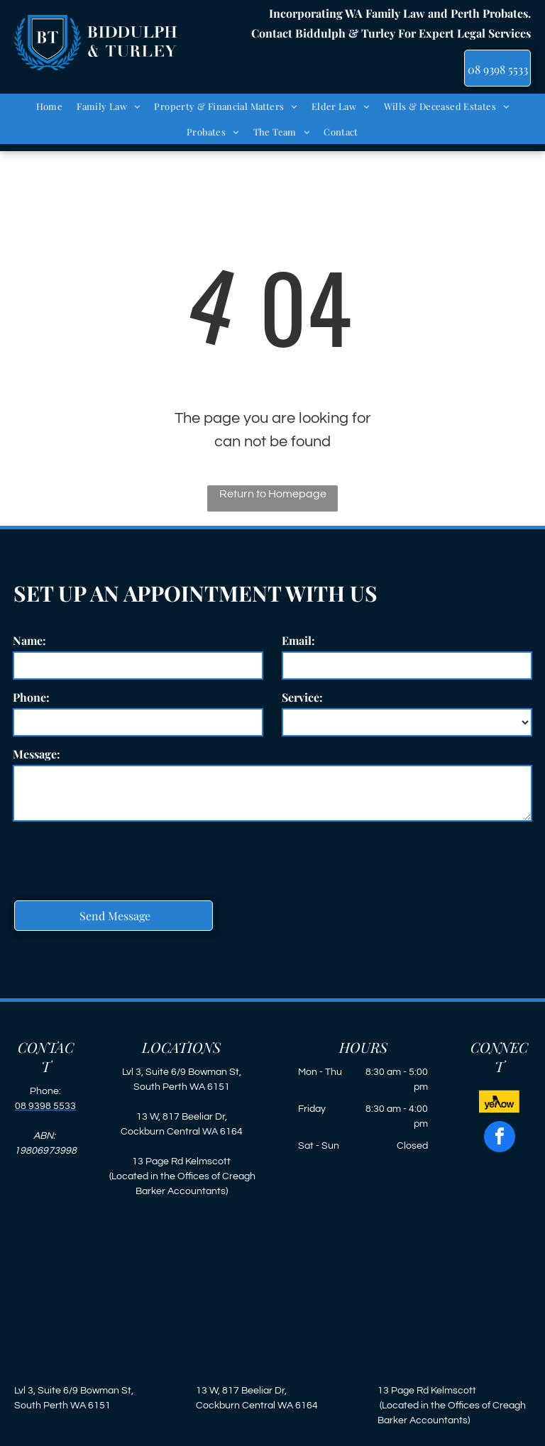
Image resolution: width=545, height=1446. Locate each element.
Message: (36, 753)
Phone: (31, 697)
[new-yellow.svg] (499, 1111)
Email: (298, 640)
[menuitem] (49, 106)
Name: (29, 640)
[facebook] (499, 1138)
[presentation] (121, 858)
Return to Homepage (272, 494)
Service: (302, 697)
